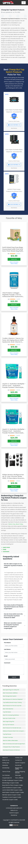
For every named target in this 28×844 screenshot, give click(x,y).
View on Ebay (14, 263)
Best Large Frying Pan (8, 721)
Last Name (7, 649)
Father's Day (11, 524)
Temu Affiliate (19, 778)
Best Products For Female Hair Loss (12, 728)
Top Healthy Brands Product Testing (12, 702)
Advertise (5, 765)
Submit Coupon (14, 813)
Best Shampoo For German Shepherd (12, 699)
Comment (6, 551)
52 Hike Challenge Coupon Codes (12, 780)
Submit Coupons (20, 763)
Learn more (6, 547)
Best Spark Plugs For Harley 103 (11, 690)
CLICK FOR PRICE (14, 125)
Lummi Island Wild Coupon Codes (12, 790)
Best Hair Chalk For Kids (9, 718)
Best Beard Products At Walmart (11, 750)
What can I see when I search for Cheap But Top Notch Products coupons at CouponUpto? (13, 625)
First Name (7, 642)
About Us (5, 757)
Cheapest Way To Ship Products (11, 747)
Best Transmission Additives (10, 693)
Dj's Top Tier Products (8, 724)
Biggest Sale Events (18, 768)
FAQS (4, 549)
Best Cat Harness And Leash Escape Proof (14, 743)
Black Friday (19, 524)
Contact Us (18, 760)
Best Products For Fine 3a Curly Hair (12, 705)
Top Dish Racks (7, 712)
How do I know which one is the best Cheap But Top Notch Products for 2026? (13, 615)
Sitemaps (18, 775)
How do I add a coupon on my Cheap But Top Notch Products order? (13, 565)
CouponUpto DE (7, 778)
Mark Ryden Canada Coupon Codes (13, 792)
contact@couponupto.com (14, 808)
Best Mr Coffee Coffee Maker (10, 740)
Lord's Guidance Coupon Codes (11, 787)
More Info (14, 259)
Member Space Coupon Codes (11, 795)
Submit (14, 677)
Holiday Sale (18, 757)
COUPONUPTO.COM (16, 820)
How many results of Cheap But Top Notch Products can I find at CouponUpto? (13, 606)
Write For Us (5, 760)
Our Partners (6, 775)
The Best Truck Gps (8, 737)
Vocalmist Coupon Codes (10, 799)
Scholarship (5, 768)
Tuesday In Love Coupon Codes (11, 797)
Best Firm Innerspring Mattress (11, 715)
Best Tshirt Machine (8, 709)
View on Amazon (14, 262)
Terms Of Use (6, 771)
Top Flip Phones (7, 734)
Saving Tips (5, 763)
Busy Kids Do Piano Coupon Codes (12, 785)
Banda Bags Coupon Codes (10, 783)
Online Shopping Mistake (20, 772)
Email (5, 656)
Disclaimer (18, 765)
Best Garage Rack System (9, 696)
